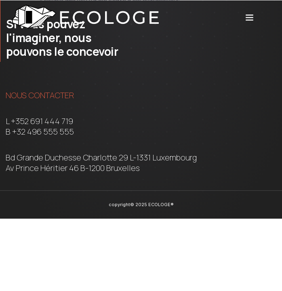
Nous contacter (40, 95)
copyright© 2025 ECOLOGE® (141, 204)
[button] (249, 17)
